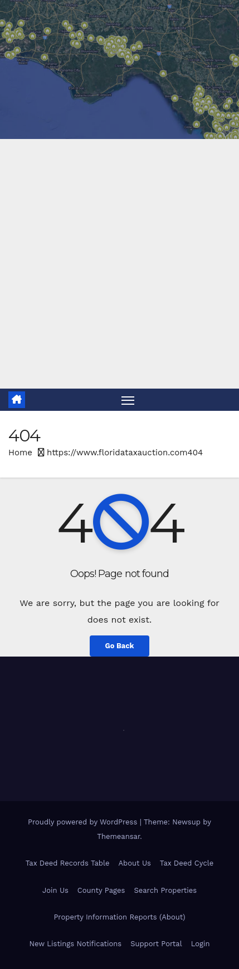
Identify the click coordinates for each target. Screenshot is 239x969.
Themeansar (118, 836)
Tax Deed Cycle (186, 863)
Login (200, 944)
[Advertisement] (119, 264)
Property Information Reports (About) (119, 917)
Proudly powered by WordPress (84, 822)
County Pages (101, 890)
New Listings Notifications (76, 944)
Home (20, 453)
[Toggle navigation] (128, 400)
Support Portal (156, 944)
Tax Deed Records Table (68, 863)
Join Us (55, 890)
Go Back (119, 646)
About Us (134, 863)
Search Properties (165, 890)
